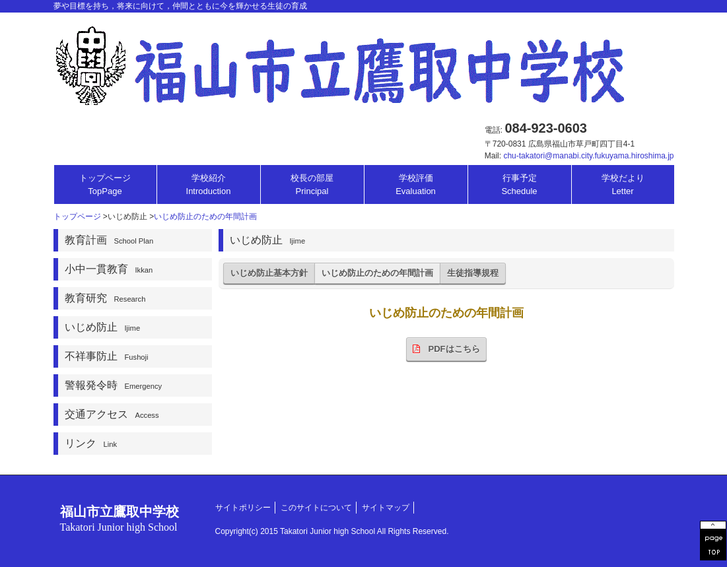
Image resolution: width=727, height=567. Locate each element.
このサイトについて (316, 507)
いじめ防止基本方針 (269, 273)
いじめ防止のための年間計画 (205, 216)
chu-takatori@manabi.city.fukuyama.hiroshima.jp (588, 155)
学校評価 (416, 184)
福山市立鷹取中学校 (119, 518)
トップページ (105, 184)
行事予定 (519, 184)
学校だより (623, 184)
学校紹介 (208, 184)
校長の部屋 (312, 184)
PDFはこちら (446, 349)
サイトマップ (385, 507)
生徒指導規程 (473, 273)
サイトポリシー (243, 507)
